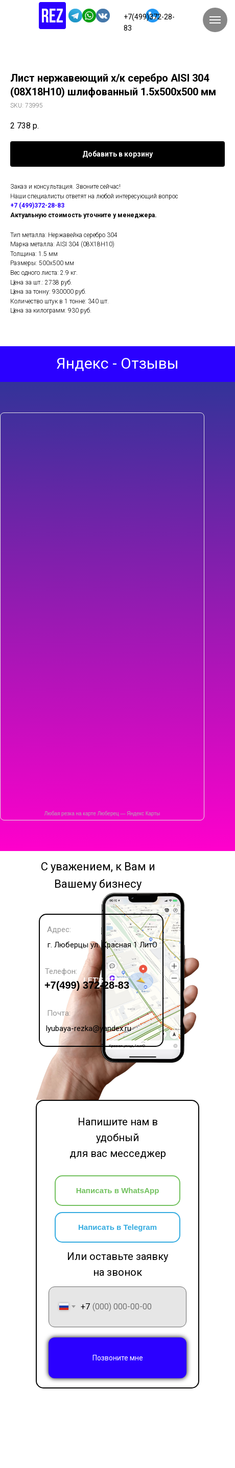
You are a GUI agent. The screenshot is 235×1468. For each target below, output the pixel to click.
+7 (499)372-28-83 (37, 205)
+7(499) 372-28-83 (86, 985)
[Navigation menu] (215, 19)
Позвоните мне (117, 1358)
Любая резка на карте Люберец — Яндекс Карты (102, 813)
